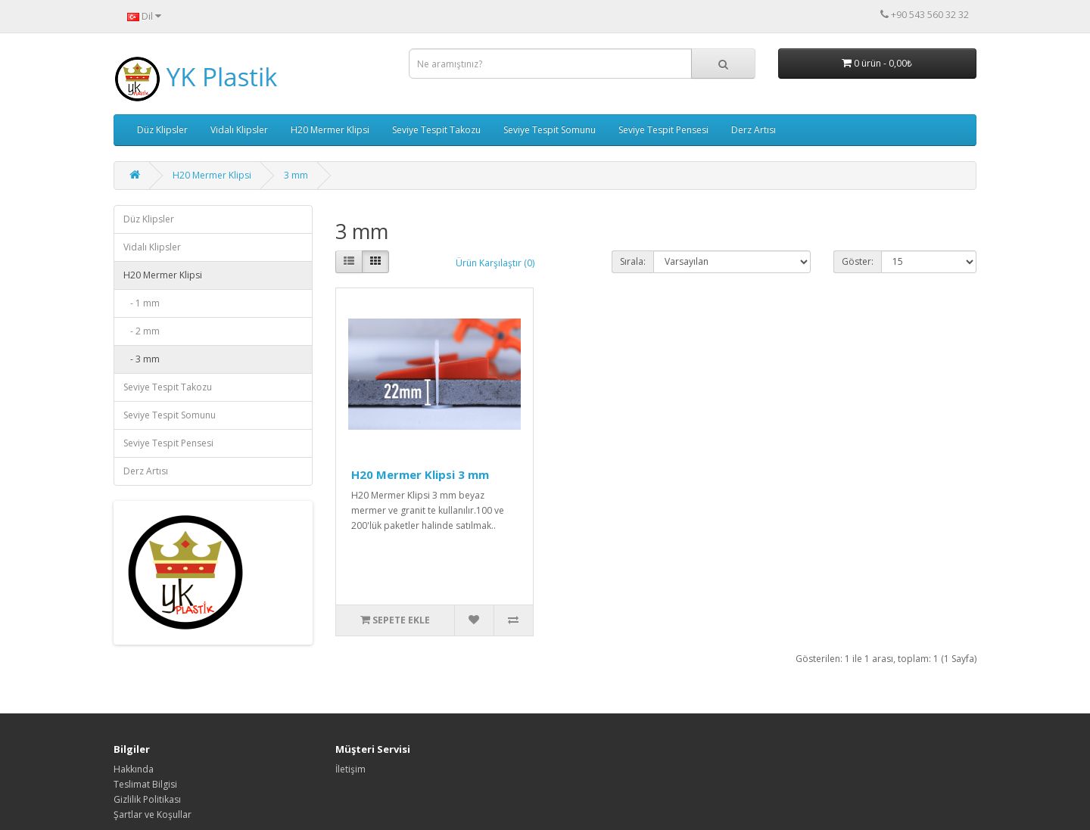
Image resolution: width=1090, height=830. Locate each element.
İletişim (350, 769)
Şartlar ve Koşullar (153, 814)
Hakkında (134, 769)
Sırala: (633, 261)
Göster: (858, 261)
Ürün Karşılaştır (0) (495, 262)
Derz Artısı (753, 129)
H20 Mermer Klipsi (330, 129)
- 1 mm (141, 303)
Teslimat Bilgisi (145, 784)
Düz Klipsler (162, 129)
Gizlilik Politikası (147, 799)
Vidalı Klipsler (239, 129)
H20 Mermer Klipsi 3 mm (420, 474)
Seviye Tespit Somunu (549, 129)
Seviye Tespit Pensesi (663, 129)
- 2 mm (141, 331)
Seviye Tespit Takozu (436, 129)
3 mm (296, 175)
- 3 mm (141, 359)
